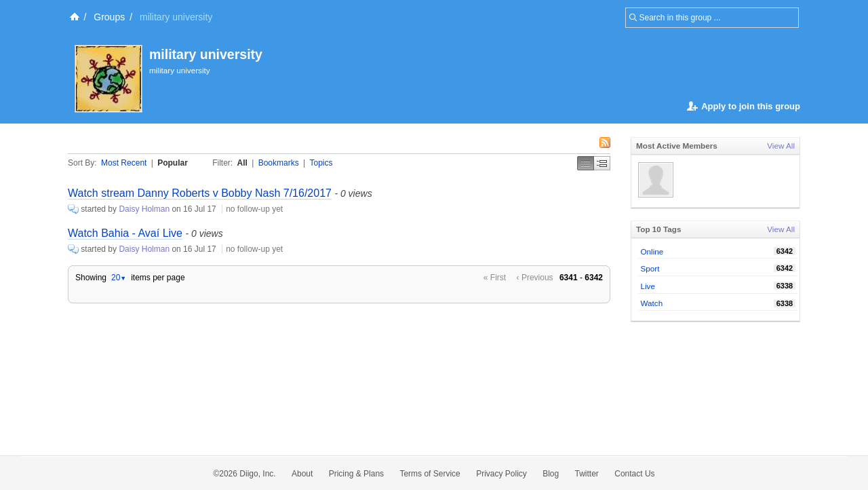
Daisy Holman (144, 209)
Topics (321, 163)
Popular (172, 163)
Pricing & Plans (356, 473)
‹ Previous (535, 277)
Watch (652, 303)
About (302, 473)
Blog (550, 473)
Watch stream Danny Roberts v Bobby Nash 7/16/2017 (200, 193)
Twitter (587, 473)
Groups (109, 17)
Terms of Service (429, 473)
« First (495, 277)
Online (652, 251)
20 (118, 277)
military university (205, 54)
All (242, 163)
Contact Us (634, 473)
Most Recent (123, 163)
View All (781, 145)
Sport (650, 268)
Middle (602, 163)
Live (648, 286)
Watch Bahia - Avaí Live (125, 233)
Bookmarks (278, 163)
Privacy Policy (501, 473)
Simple (585, 163)
